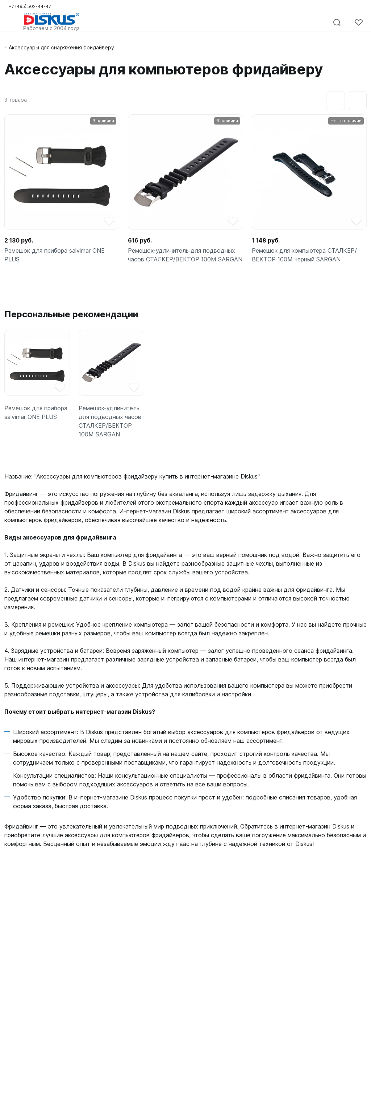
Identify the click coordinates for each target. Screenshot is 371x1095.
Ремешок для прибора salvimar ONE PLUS (54, 255)
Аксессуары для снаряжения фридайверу (61, 47)
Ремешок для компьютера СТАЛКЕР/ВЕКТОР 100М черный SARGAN (304, 255)
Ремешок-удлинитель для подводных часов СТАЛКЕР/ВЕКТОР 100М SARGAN (185, 255)
